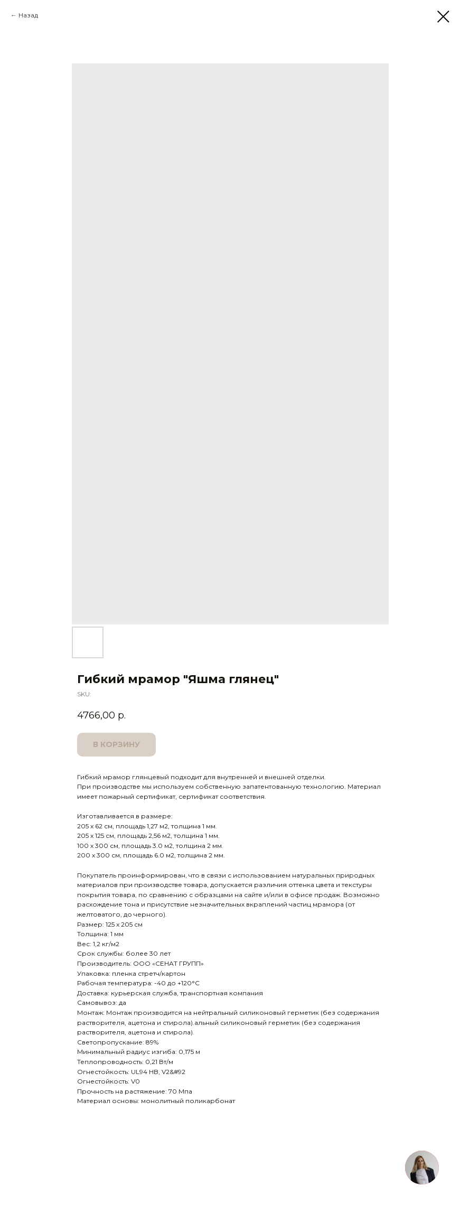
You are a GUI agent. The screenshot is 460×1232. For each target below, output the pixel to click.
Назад (28, 15)
